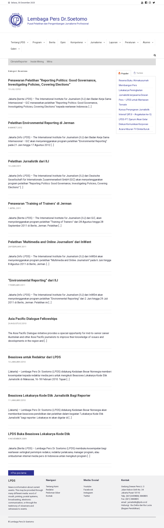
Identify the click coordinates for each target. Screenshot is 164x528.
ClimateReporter (19, 61)
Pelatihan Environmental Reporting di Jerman (41, 123)
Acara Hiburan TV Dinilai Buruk (134, 129)
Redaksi (49, 489)
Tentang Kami (52, 486)
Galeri (13, 49)
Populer (125, 73)
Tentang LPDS (18, 42)
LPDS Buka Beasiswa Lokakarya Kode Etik (39, 434)
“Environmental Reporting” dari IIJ (33, 280)
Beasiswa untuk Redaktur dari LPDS (34, 357)
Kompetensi (77, 42)
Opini (63, 42)
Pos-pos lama (19, 473)
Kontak (49, 496)
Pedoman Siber (53, 493)
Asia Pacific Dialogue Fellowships (32, 319)
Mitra (49, 61)
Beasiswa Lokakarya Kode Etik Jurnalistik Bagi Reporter (49, 395)
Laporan (113, 42)
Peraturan (130, 42)
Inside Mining (37, 61)
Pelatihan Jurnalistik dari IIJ (28, 161)
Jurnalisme (96, 42)
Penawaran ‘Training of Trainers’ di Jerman (39, 203)
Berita (52, 42)
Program (37, 42)
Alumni (146, 42)
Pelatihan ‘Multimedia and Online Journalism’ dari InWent (49, 242)
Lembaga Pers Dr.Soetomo (57, 19)
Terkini (139, 73)
